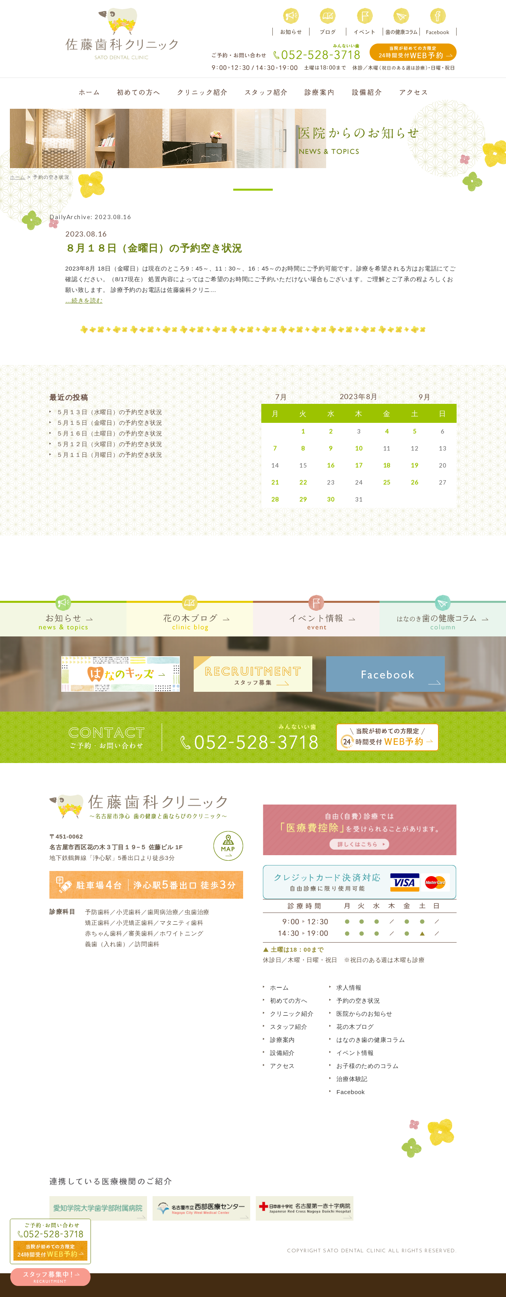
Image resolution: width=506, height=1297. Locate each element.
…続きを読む (84, 300)
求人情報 (348, 987)
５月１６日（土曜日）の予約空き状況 (109, 433)
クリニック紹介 (291, 1013)
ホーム (18, 177)
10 (359, 448)
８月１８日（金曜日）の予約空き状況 (153, 248)
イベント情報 (355, 1052)
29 (303, 499)
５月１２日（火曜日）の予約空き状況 (109, 444)
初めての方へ (289, 1000)
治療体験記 (352, 1078)
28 (275, 499)
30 (331, 499)
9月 (425, 396)
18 (387, 465)
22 (303, 482)
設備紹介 (282, 1052)
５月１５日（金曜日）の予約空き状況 (109, 422)
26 (415, 482)
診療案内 (282, 1039)
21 (275, 482)
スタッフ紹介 (289, 1026)
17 (359, 465)
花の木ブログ (355, 1026)
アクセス (282, 1065)
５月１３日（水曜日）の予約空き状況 (109, 412)
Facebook (350, 1092)
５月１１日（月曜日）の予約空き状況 (109, 454)
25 (387, 482)
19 (415, 465)
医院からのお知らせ (364, 1013)
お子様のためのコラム (367, 1065)
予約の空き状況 (358, 1000)
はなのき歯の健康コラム (370, 1039)
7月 (281, 396)
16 (331, 465)
